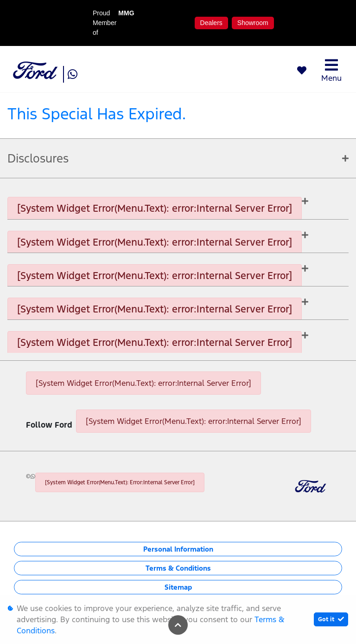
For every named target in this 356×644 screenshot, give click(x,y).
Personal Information (178, 549)
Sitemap (178, 587)
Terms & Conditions (178, 568)
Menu (331, 70)
